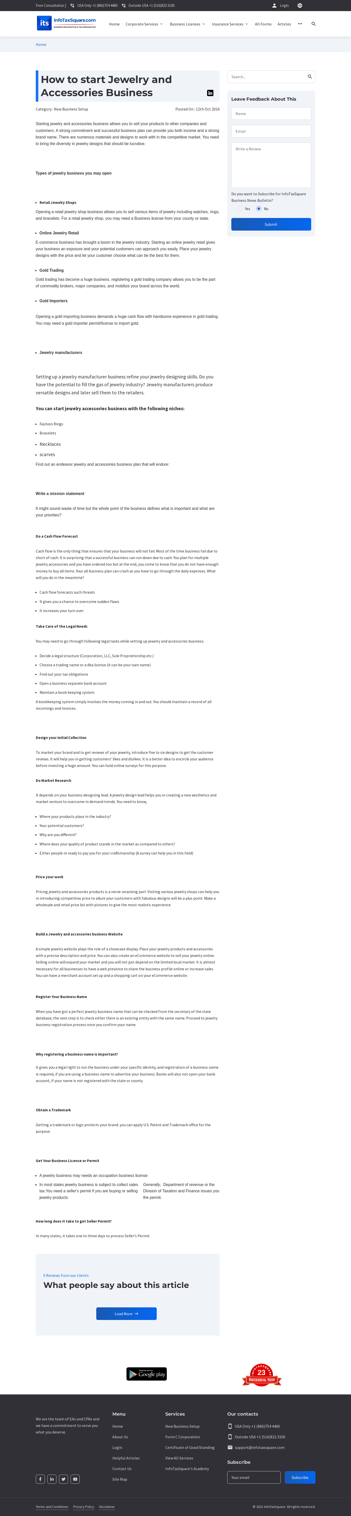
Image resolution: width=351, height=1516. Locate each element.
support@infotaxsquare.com (259, 1447)
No (266, 208)
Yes (247, 208)
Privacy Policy (83, 1506)
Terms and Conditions (52, 1506)
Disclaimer (107, 1506)
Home (41, 44)
